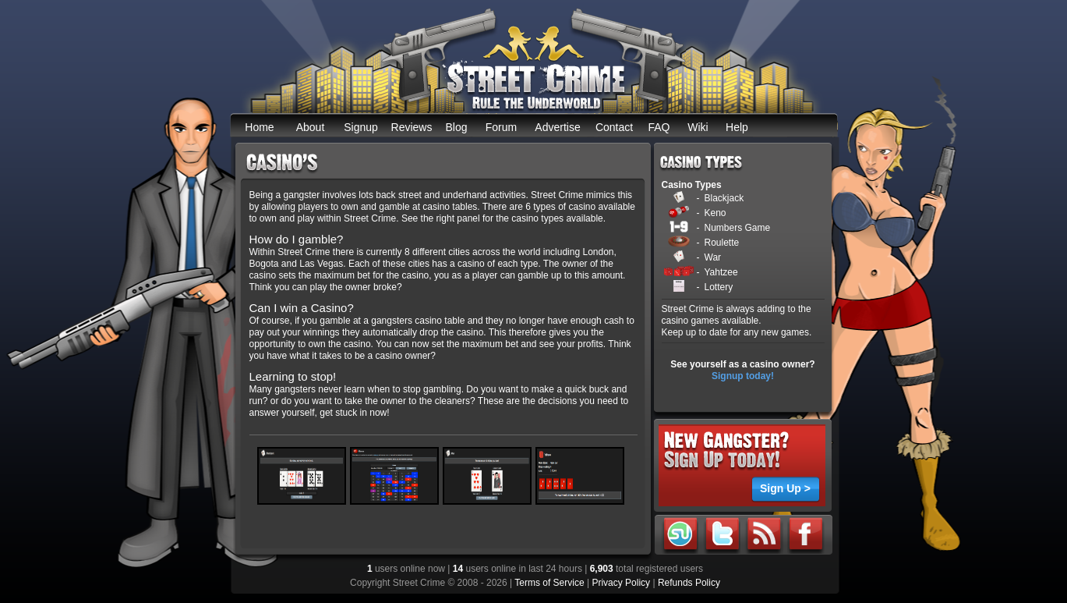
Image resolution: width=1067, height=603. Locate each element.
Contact (614, 127)
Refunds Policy (689, 582)
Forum (501, 127)
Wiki (697, 127)
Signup (361, 127)
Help (737, 127)
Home (259, 127)
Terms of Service (549, 582)
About (310, 127)
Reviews (412, 127)
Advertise (557, 127)
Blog (456, 127)
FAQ (659, 127)
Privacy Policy (621, 582)
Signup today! (743, 376)
